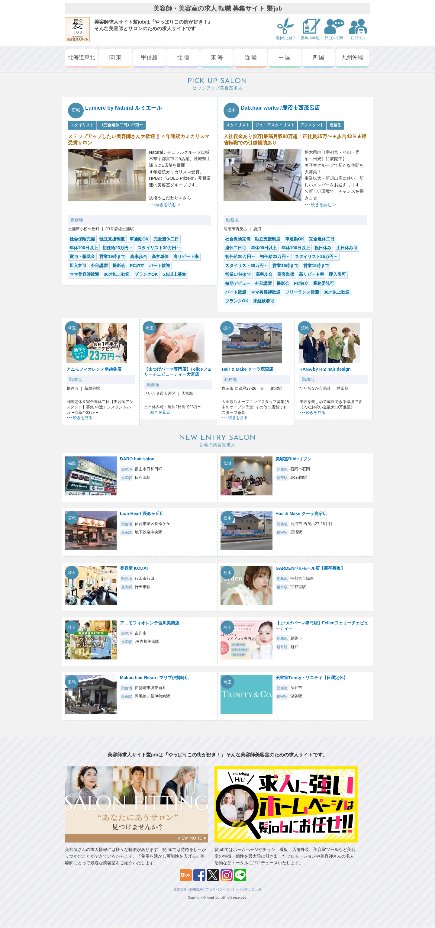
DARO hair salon (137, 458)
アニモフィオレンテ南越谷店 (93, 369)
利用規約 (196, 889)
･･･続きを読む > (164, 204)
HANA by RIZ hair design (325, 369)
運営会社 (180, 889)
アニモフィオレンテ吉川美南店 (149, 622)
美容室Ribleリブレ (293, 458)
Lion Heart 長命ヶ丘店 (142, 513)
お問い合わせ (252, 889)
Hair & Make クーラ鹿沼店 (247, 369)
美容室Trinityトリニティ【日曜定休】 (312, 677)
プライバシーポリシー (222, 889)
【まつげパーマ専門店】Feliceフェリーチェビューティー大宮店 (177, 372)
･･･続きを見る (79, 417)
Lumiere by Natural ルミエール (123, 108)
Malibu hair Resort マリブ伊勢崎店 (154, 677)
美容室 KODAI (134, 568)
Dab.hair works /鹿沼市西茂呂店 (280, 108)
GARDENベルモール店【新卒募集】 (310, 568)
